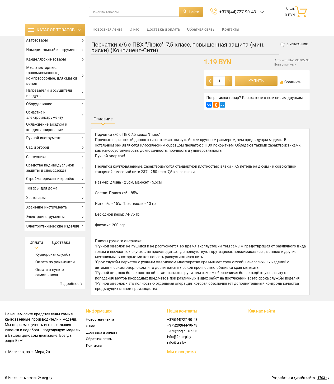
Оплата (36, 247)
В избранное (294, 44)
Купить (256, 81)
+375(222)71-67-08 (182, 331)
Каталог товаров (55, 29)
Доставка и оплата (158, 30)
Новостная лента (106, 30)
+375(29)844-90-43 (182, 325)
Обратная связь (195, 30)
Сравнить (290, 82)
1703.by (323, 378)
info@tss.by (176, 342)
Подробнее (71, 288)
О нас (131, 30)
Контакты (223, 30)
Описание (103, 118)
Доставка (61, 247)
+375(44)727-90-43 (238, 11)
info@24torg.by (179, 337)
